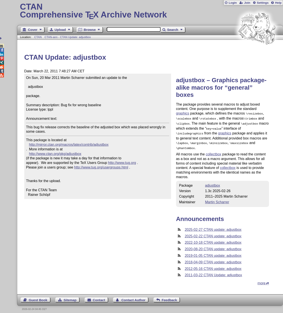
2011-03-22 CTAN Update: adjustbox (213, 272)
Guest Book (38, 297)
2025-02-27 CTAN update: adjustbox (213, 226)
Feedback (169, 297)
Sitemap (70, 297)
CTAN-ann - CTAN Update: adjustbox (68, 37)
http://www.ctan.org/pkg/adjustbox (55, 154)
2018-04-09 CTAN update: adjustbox (213, 259)
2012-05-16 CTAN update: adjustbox (213, 266)
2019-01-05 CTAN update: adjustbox (213, 252)
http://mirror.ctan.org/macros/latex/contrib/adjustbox (68, 144)
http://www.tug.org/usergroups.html (101, 167)
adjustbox (212, 182)
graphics (182, 113)
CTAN (38, 37)
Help (278, 2)
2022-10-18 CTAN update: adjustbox (213, 239)
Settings (263, 2)
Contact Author (133, 297)
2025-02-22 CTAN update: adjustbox (213, 233)
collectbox (213, 151)
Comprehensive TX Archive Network (150, 11)
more (262, 280)
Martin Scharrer (217, 199)
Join (247, 2)
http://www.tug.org (122, 163)
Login (233, 2)
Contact (99, 297)
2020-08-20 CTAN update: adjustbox (213, 246)
